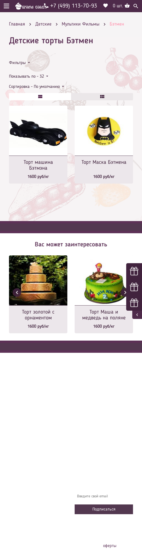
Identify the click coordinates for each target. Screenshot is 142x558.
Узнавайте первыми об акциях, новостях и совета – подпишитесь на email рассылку (101, 482)
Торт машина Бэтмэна (38, 165)
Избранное (86, 443)
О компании (87, 414)
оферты (109, 546)
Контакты (85, 428)
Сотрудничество (90, 450)
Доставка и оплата (93, 421)
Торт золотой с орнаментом (38, 315)
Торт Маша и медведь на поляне (104, 315)
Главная (84, 407)
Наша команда (90, 458)
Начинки (85, 436)
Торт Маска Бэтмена (103, 162)
